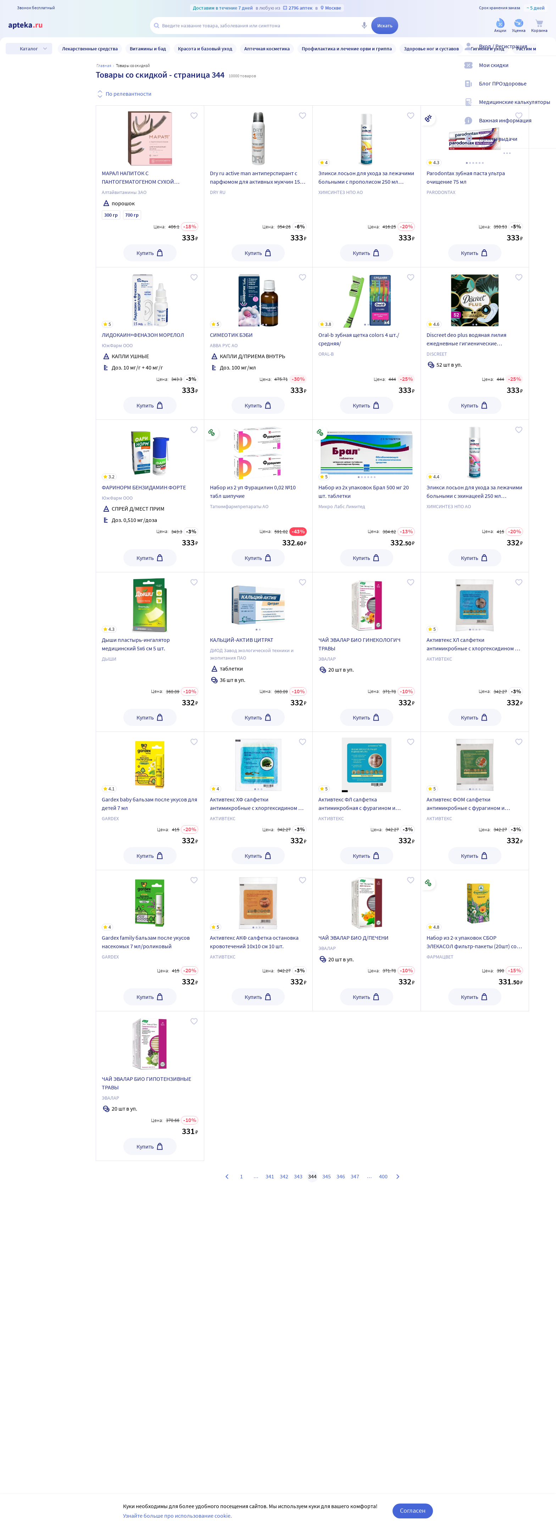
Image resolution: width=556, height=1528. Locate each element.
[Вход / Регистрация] (546, 52)
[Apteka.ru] (31, 25)
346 (341, 1176)
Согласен (413, 1511)
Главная (103, 65)
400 (383, 1176)
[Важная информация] (546, 126)
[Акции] (500, 26)
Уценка (37, 91)
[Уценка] (519, 26)
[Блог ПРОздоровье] (546, 89)
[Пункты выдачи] (546, 144)
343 (298, 1176)
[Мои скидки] (546, 71)
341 (270, 1176)
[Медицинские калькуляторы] (546, 108)
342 (284, 1176)
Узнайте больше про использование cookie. (177, 1516)
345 (326, 1176)
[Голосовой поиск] (364, 25)
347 (355, 1176)
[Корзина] (539, 26)
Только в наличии (50, 70)
